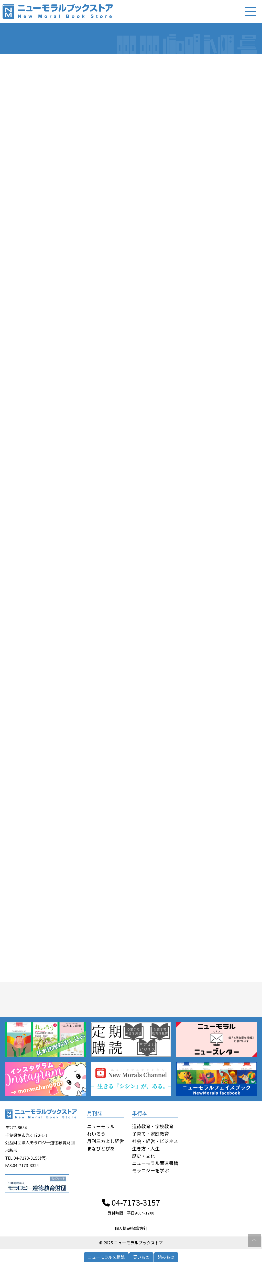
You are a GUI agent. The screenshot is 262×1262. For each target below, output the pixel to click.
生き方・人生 (146, 1148)
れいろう (96, 1133)
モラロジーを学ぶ (150, 1170)
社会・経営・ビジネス (155, 1141)
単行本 (139, 1113)
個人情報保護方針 (131, 1228)
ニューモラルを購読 (106, 1257)
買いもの (141, 1257)
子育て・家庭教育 (150, 1133)
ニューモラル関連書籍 (155, 1163)
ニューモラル (101, 1126)
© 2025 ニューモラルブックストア (131, 1243)
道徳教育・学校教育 (152, 1126)
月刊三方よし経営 (105, 1141)
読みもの (166, 1257)
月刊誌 (94, 1113)
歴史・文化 (143, 1155)
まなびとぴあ (101, 1148)
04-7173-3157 (131, 1202)
